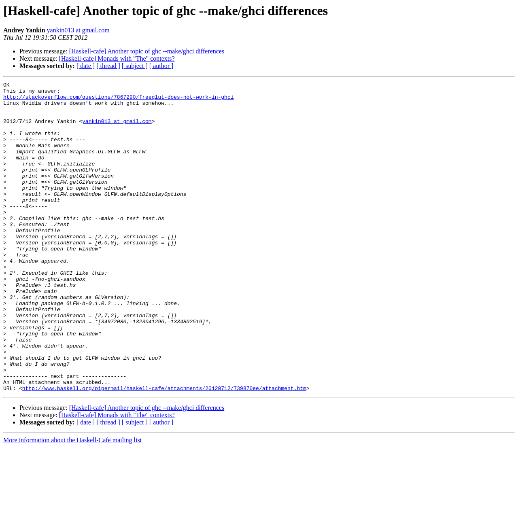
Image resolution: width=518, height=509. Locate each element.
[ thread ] (108, 65)
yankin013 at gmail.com (78, 30)
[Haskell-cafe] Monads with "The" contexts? (117, 58)
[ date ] (85, 65)
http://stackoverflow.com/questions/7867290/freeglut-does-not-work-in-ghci (118, 100)
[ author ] (161, 65)
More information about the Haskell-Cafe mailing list (72, 501)
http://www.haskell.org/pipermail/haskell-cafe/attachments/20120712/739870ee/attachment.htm (164, 450)
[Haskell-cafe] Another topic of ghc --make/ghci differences (147, 51)
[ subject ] (135, 65)
